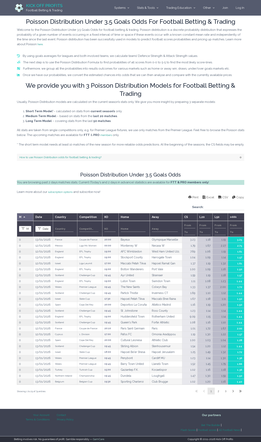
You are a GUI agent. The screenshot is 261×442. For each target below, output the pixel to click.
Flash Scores (185, 430)
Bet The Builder (210, 425)
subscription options (62, 192)
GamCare (98, 439)
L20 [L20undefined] (202, 217)
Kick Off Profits (44, 5)
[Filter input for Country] (64, 229)
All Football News (232, 430)
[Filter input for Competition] (89, 229)
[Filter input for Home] (133, 229)
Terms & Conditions (67, 415)
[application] (138, 8)
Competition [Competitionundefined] (88, 217)
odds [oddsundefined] (233, 217)
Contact (45, 415)
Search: (218, 208)
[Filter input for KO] (110, 229)
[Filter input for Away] (165, 229)
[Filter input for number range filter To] (190, 233)
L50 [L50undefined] (217, 217)
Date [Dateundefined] (38, 217)
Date (45, 229)
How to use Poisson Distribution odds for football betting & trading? (66, 157)
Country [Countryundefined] (60, 217)
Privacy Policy (50, 420)
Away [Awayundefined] (155, 217)
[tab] (130, 157)
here (41, 44)
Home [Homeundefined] (125, 217)
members (106, 135)
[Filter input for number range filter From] (190, 226)
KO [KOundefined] (106, 217)
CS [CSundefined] (186, 217)
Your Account (27, 415)
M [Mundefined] (20, 217)
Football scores (207, 430)
